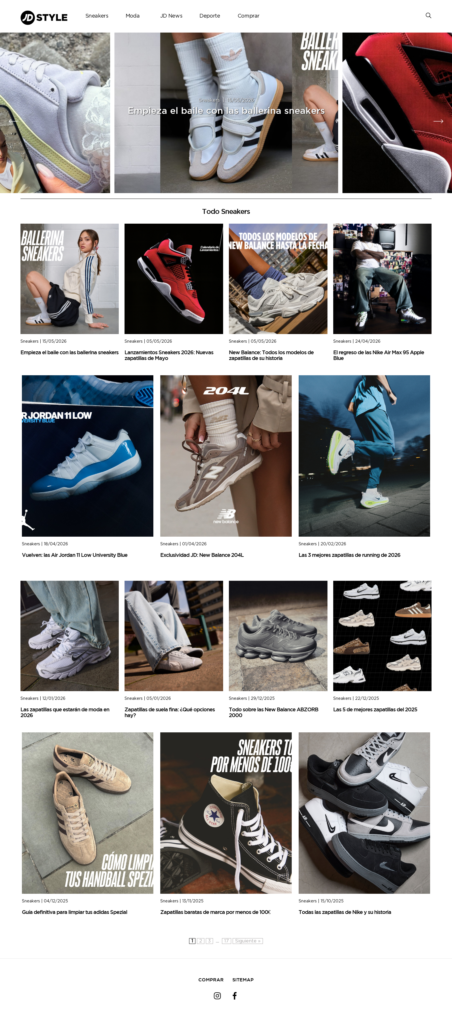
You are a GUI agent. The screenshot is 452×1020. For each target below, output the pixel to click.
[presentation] (14, 121)
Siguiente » (248, 941)
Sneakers (96, 16)
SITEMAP (243, 979)
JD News (171, 16)
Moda (133, 16)
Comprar (248, 16)
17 (226, 941)
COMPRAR (211, 979)
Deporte (209, 16)
